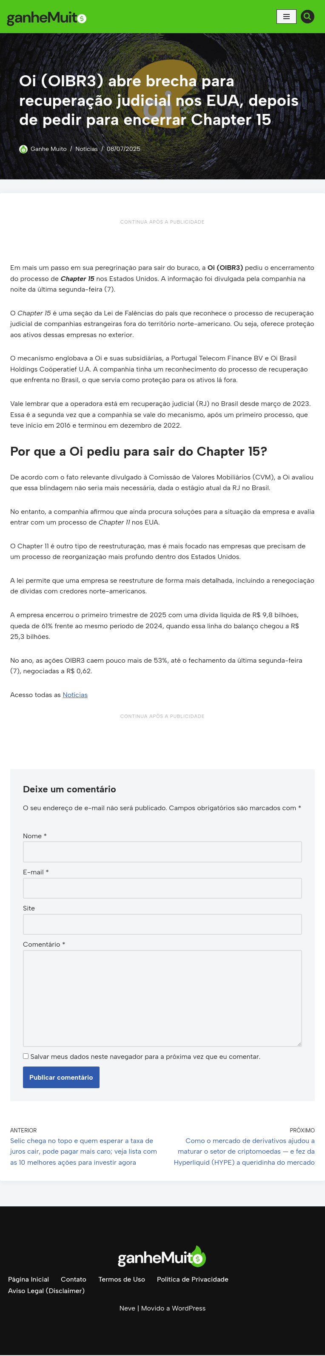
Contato (73, 1281)
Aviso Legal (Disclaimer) (46, 1292)
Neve (127, 1309)
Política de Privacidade (193, 1281)
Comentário (44, 945)
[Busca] (307, 16)
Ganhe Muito (49, 149)
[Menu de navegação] (286, 16)
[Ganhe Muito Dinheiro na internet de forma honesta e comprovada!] (48, 16)
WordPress (188, 1309)
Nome (35, 836)
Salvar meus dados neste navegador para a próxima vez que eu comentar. (145, 1057)
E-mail (36, 873)
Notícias (87, 149)
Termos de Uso (121, 1281)
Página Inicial (28, 1281)
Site (29, 909)
